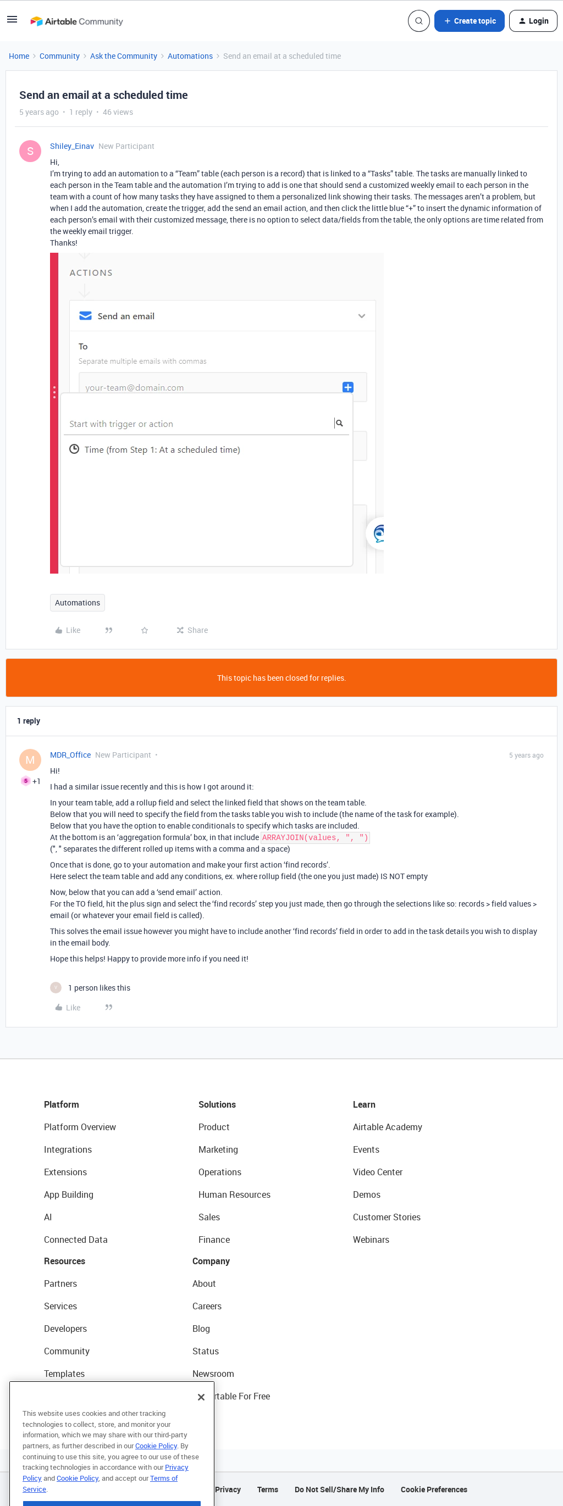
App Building (68, 1194)
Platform (61, 1104)
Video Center (377, 1172)
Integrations (68, 1149)
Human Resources (234, 1194)
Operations (219, 1172)
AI (48, 1217)
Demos (366, 1194)
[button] (12, 23)
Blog (201, 1328)
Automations (190, 56)
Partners (60, 1283)
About (204, 1283)
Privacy (228, 1489)
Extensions (65, 1172)
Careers (207, 1306)
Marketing (218, 1149)
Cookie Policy (156, 1471)
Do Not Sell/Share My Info (339, 1489)
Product (214, 1127)
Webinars (371, 1239)
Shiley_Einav (72, 146)
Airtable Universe (77, 1396)
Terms (267, 1489)
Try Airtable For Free (231, 1396)
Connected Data (76, 1239)
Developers (65, 1328)
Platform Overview (80, 1127)
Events (366, 1149)
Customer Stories (387, 1217)
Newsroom (213, 1374)
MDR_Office (70, 754)
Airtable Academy (387, 1127)
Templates (64, 1374)
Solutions (217, 1104)
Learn (364, 1104)
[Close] (201, 1423)
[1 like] (90, 987)
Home (19, 56)
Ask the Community (123, 56)
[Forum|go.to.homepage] (76, 21)
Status (205, 1351)
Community (60, 56)
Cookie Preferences (434, 1489)
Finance (214, 1239)
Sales (209, 1217)
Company (211, 1261)
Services (60, 1306)
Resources (64, 1261)
